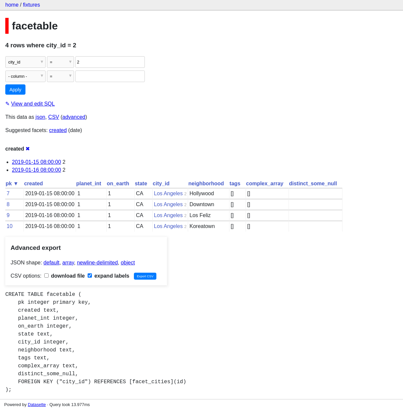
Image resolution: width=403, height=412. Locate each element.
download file (64, 276)
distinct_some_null (313, 183)
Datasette (37, 404)
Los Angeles (168, 193)
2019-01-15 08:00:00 (36, 162)
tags (234, 183)
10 (10, 226)
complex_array (264, 183)
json (40, 117)
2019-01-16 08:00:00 (36, 170)
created (58, 130)
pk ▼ (12, 183)
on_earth (118, 183)
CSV (53, 117)
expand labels (108, 276)
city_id (161, 183)
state (141, 183)
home (12, 5)
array (68, 262)
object (128, 262)
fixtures (31, 5)
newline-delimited (97, 262)
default (52, 262)
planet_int (88, 183)
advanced (73, 117)
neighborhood (206, 183)
